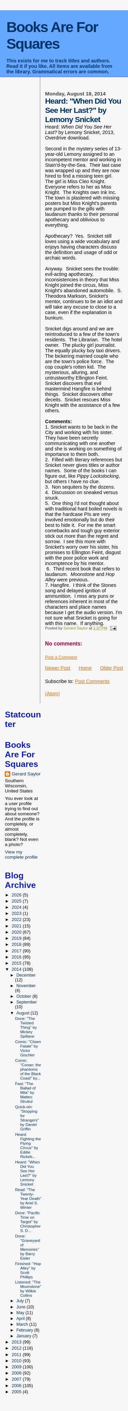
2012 (17, 1348)
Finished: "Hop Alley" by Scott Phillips (28, 1270)
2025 (17, 901)
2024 (17, 907)
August (23, 1013)
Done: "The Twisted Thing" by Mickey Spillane (26, 1027)
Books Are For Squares (52, 35)
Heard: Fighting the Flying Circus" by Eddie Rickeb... (28, 1145)
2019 (17, 938)
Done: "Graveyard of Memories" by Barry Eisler (27, 1247)
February (25, 1330)
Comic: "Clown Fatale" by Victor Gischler (28, 1048)
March (22, 1324)
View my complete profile (21, 854)
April (21, 1318)
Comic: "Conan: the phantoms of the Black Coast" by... (28, 1069)
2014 (17, 969)
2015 (17, 963)
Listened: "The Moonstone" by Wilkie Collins (28, 1288)
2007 (17, 1379)
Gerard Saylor (26, 773)
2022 (17, 919)
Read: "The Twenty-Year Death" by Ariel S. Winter (28, 1198)
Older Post (111, 668)
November (26, 985)
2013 (17, 1342)
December (26, 975)
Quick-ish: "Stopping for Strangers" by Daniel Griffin (27, 1117)
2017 (17, 950)
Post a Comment (61, 657)
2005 (17, 1391)
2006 (17, 1385)
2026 (17, 894)
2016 (17, 957)
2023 (17, 913)
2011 (17, 1354)
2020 (17, 932)
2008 (17, 1373)
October (24, 996)
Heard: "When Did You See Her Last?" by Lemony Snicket (27, 1173)
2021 (17, 926)
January (24, 1336)
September (26, 1002)
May (21, 1312)
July (20, 1300)
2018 (17, 944)
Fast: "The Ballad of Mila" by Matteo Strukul (25, 1092)
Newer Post (57, 668)
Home (85, 668)
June (21, 1307)
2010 (17, 1360)
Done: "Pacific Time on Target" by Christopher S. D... (28, 1222)
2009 (17, 1366)
